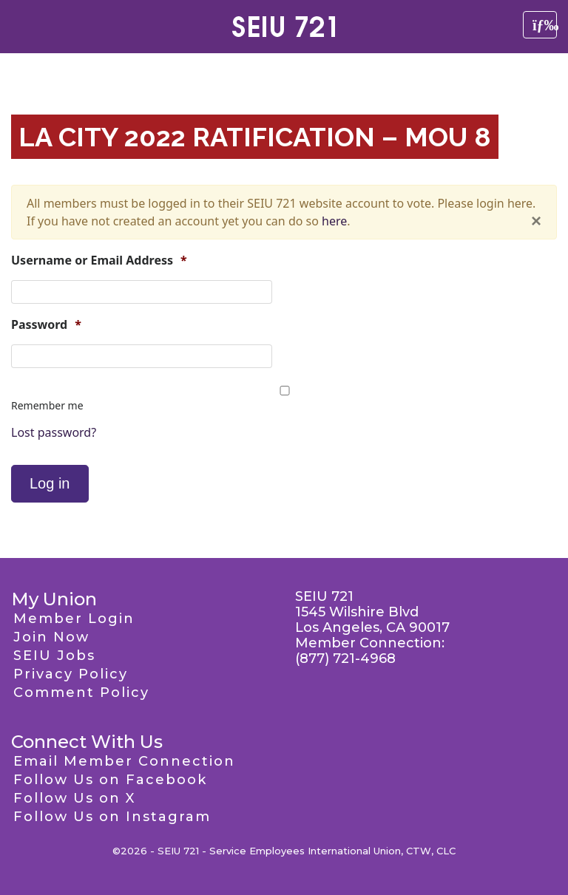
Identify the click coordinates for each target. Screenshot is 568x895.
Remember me (47, 405)
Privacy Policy (70, 674)
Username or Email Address (99, 260)
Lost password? (53, 432)
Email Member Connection (124, 761)
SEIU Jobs (54, 655)
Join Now (51, 637)
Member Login (74, 618)
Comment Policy (81, 692)
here (334, 221)
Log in (50, 483)
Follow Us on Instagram (112, 817)
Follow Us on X (74, 798)
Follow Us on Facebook (110, 780)
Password (46, 325)
